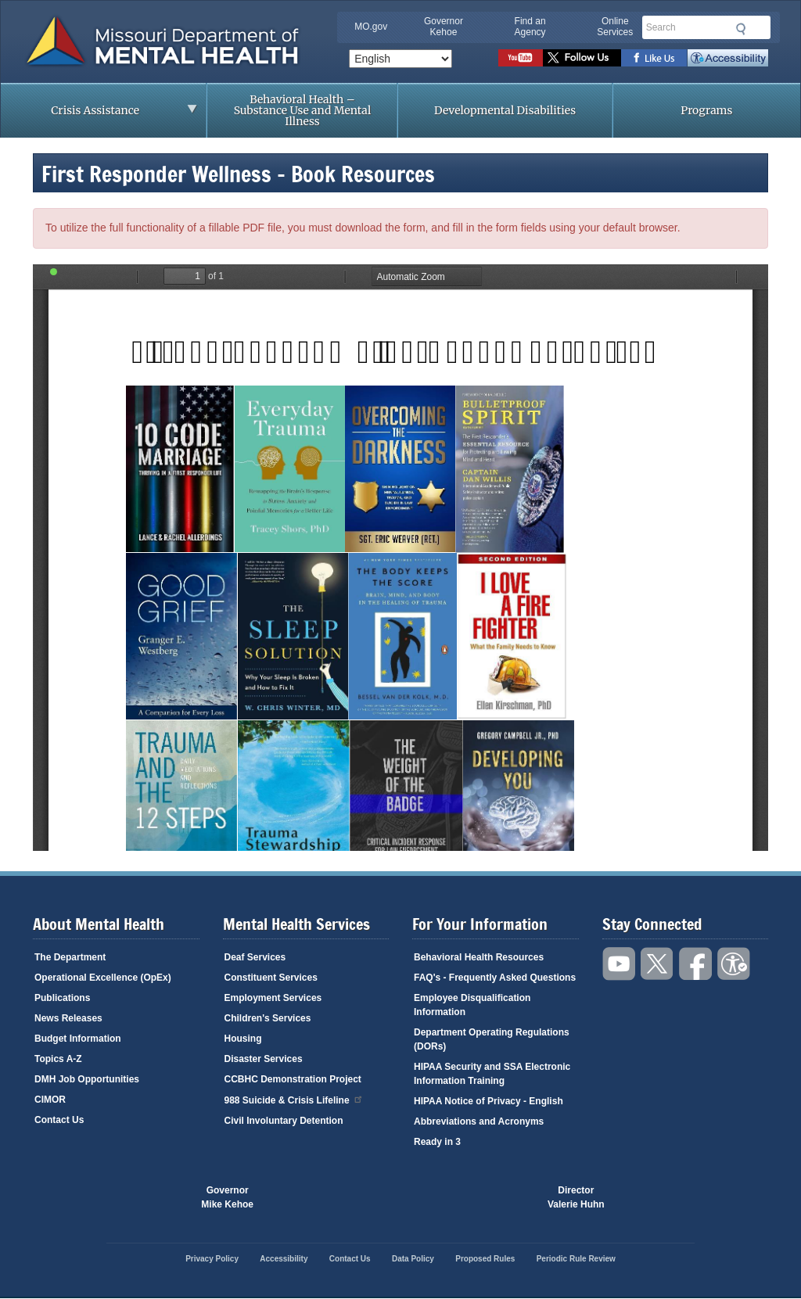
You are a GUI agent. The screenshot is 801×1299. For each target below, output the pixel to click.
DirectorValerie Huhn (576, 1197)
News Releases (68, 1018)
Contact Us (59, 1119)
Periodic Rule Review (576, 1258)
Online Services (615, 27)
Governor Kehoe (443, 27)
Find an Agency (530, 27)
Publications (62, 997)
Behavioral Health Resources (479, 957)
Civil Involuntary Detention (283, 1120)
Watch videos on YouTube (520, 57)
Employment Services (273, 997)
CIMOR (50, 1099)
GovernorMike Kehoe (227, 1197)
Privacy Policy (212, 1258)
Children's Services (267, 1018)
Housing (243, 1038)
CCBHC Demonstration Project (292, 1079)
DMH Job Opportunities (86, 1079)
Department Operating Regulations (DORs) (491, 1039)
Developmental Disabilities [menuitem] (505, 110)
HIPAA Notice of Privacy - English (488, 1101)
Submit (739, 29)
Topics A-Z (58, 1058)
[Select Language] (400, 58)
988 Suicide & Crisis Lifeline (294, 1099)
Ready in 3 (437, 1141)
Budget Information (77, 1038)
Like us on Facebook (654, 57)
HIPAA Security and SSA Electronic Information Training (492, 1073)
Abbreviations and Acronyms (479, 1121)
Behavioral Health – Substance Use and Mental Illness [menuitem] (303, 110)
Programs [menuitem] (706, 110)
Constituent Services (271, 977)
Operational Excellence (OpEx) (102, 977)
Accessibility (728, 57)
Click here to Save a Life (474, 1197)
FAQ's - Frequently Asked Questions (495, 977)
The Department (70, 957)
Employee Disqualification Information (472, 1004)
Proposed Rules (485, 1258)
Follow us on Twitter (582, 57)
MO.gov (370, 26)
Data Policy (413, 1258)
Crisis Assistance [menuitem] (99, 115)
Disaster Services (263, 1058)
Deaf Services (255, 957)
